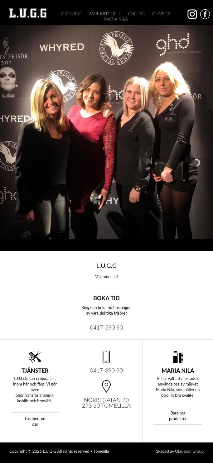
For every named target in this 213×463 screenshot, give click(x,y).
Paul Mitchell (105, 13)
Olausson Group (189, 451)
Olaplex (161, 13)
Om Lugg (71, 13)
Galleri (136, 13)
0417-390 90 (106, 327)
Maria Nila (116, 18)
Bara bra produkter (177, 415)
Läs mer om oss (35, 421)
